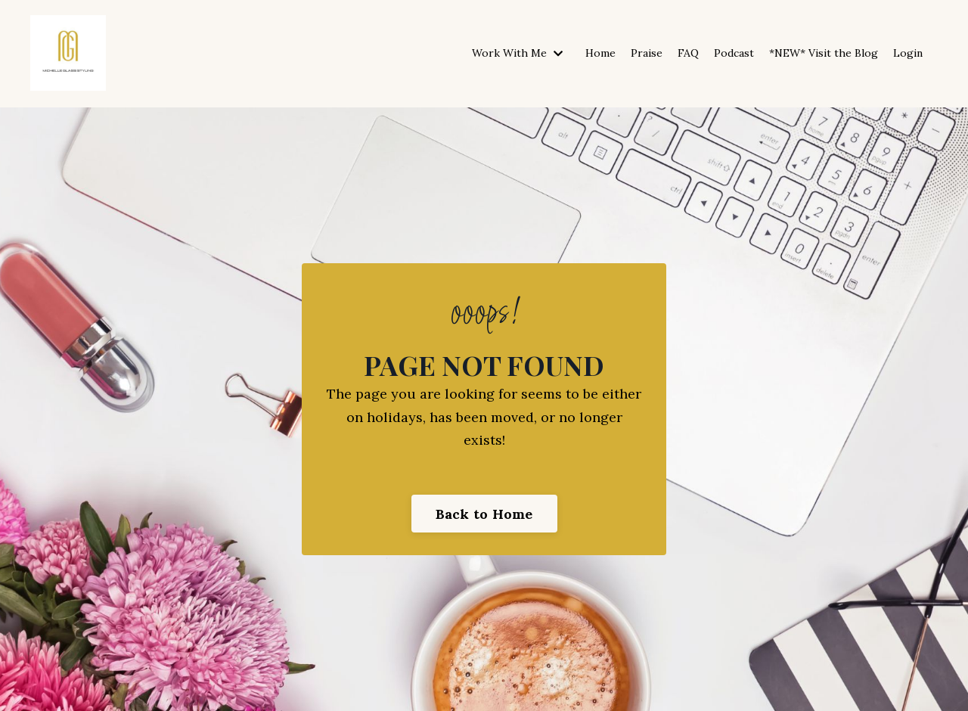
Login (908, 53)
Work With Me (517, 53)
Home (600, 53)
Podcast (734, 53)
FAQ (688, 53)
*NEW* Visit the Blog (823, 53)
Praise (646, 53)
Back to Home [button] (484, 514)
